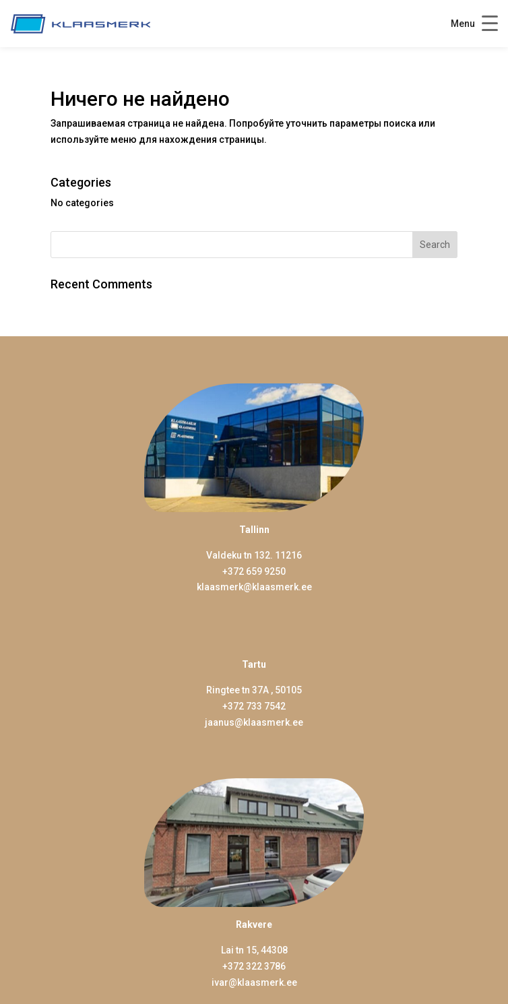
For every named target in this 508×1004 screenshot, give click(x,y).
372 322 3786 (257, 966)
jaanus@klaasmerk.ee (254, 722)
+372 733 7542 (254, 706)
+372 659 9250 (254, 571)
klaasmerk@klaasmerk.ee (254, 587)
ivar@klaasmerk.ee (254, 982)
